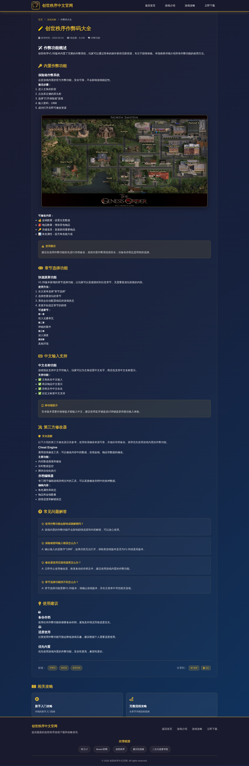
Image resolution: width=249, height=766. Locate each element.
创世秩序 (120, 749)
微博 (194, 668)
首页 (40, 19)
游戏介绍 (170, 5)
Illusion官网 (101, 749)
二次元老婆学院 (161, 749)
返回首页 (150, 5)
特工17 (83, 749)
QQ (206, 668)
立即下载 (210, 5)
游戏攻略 (190, 5)
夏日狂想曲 (139, 749)
